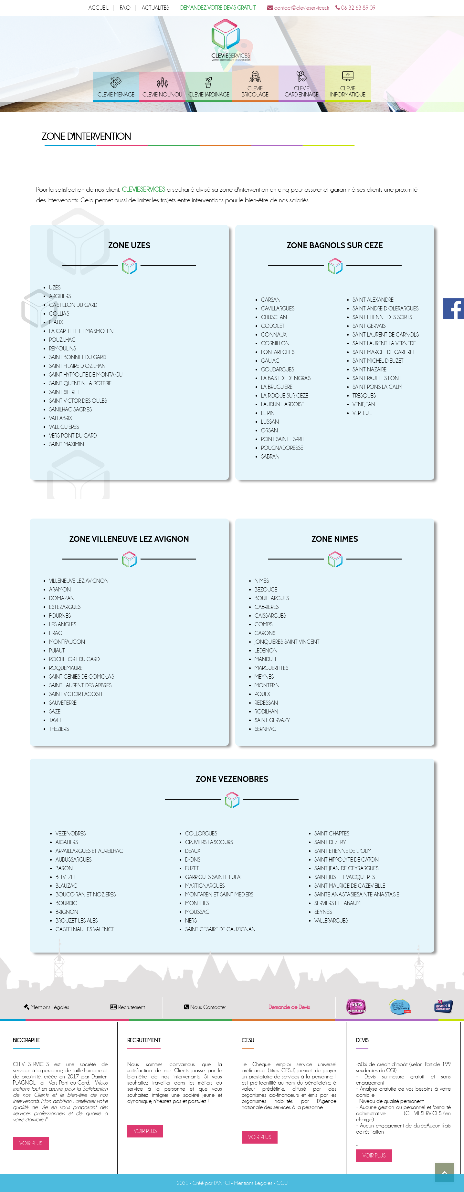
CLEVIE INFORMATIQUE (347, 92)
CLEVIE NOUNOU (162, 95)
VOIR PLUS (30, 1143)
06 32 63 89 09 (355, 8)
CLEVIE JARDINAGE (208, 95)
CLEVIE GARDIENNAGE (302, 92)
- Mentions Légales (251, 1183)
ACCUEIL (99, 8)
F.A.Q (125, 8)
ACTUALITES (155, 8)
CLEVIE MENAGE (116, 95)
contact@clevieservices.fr (298, 8)
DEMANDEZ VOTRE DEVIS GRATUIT (218, 8)
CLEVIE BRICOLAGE (255, 92)
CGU (282, 1183)
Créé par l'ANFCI (211, 1183)
